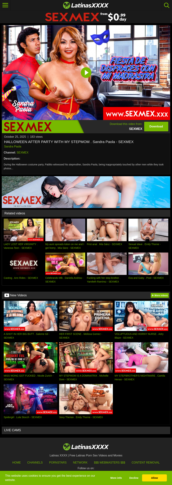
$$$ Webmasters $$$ (109, 462)
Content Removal (146, 462)
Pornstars (57, 462)
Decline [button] (133, 477)
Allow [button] (154, 477)
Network (80, 462)
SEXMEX (23, 152)
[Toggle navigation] (5, 5)
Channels (35, 462)
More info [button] (116, 477)
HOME (16, 462)
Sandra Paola (12, 146)
